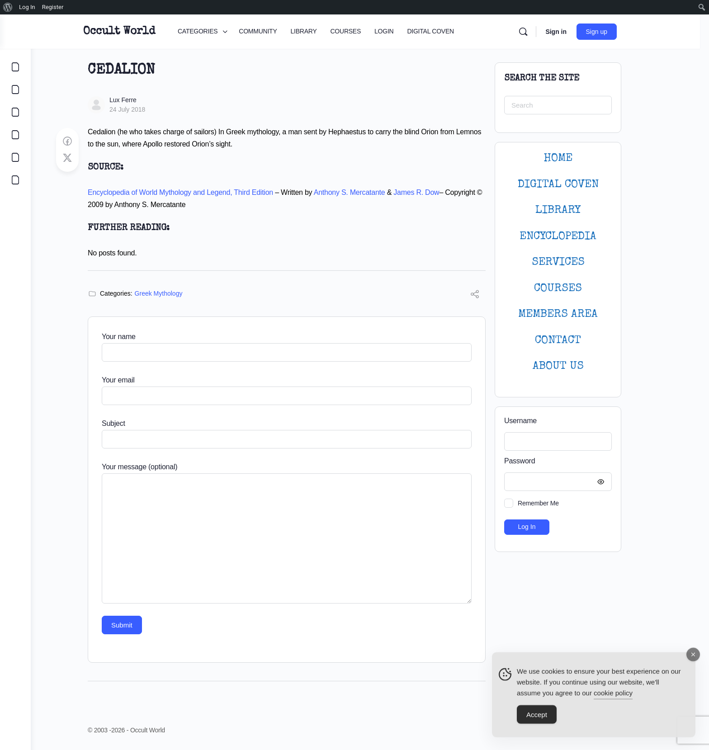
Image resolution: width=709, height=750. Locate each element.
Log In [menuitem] (27, 7)
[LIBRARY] (15, 112)
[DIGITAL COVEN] (15, 180)
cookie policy (613, 698)
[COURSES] (15, 134)
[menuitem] (8, 7)
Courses (573, 288)
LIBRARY (573, 210)
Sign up (616, 31)
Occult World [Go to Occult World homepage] (139, 31)
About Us (573, 366)
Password (571, 461)
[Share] (490, 295)
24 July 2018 (143, 109)
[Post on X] (83, 158)
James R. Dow (431, 192)
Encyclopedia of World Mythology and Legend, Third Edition (195, 192)
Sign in (575, 31)
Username (536, 421)
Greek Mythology (174, 293)
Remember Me (553, 503)
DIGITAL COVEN (573, 184)
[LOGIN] (15, 157)
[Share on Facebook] (83, 141)
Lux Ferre (138, 100)
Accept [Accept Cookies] (536, 719)
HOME (573, 158)
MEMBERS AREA (573, 314)
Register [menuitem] (53, 7)
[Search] (543, 31)
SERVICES (573, 262)
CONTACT (573, 340)
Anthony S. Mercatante (365, 192)
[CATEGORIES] (15, 67)
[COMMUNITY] (15, 89)
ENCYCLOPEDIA (573, 236)
